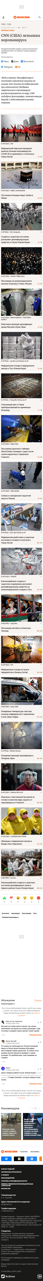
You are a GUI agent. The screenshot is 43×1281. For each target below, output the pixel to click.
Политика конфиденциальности (14, 1181)
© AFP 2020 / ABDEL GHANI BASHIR (13, 190)
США (9, 24)
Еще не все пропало (14, 1021)
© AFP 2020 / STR (7, 144)
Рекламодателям (7, 1178)
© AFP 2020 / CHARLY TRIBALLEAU (13, 276)
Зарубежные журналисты (11, 1172)
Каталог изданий (7, 1169)
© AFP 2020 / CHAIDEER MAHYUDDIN (13, 836)
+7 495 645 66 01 (7, 1211)
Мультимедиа (26, 913)
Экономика (34, 1151)
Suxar (8, 1068)
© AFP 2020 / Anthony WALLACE (12, 792)
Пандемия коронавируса (10, 917)
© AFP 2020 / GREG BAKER (10, 491)
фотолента (5, 913)
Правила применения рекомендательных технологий (17, 1184)
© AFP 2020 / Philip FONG (9, 444)
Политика (24, 1151)
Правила (38, 1000)
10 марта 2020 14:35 (7, 27)
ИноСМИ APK (5, 1188)
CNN (3, 24)
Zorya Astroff (11, 1041)
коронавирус (15, 913)
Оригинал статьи (7, 30)
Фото (35, 913)
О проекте (5, 1175)
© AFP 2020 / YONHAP (8, 576)
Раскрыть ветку (35, 1035)
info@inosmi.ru (6, 1204)
